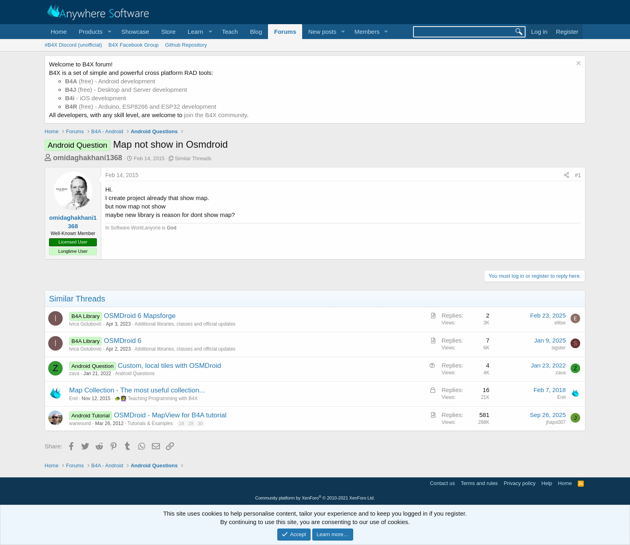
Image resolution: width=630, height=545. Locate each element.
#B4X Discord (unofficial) (73, 45)
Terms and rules (479, 483)
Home (59, 31)
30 (200, 423)
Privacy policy (520, 483)
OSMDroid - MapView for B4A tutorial (170, 415)
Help (547, 483)
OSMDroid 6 (123, 341)
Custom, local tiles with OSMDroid (169, 366)
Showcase (135, 31)
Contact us (442, 483)
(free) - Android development (110, 81)
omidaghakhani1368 (87, 158)
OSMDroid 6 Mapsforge (140, 316)
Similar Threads (193, 158)
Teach (230, 31)
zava (74, 373)
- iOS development (95, 98)
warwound (80, 423)
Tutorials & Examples (150, 423)
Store (168, 31)
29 (190, 423)
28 (181, 423)
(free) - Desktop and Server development (126, 89)
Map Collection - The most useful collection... (137, 390)
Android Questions (135, 373)
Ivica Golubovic (85, 324)
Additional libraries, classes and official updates (185, 324)
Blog (256, 31)
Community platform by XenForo (315, 497)
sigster (559, 348)
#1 (578, 175)
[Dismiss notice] (577, 64)
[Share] (566, 175)
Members (367, 31)
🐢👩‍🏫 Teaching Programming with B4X (156, 398)
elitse (560, 323)
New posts (322, 31)
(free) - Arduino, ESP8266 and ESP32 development (140, 106)
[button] (94, 31)
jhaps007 (556, 422)
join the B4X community (215, 114)
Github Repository (186, 45)
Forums (285, 31)
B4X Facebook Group (133, 45)
